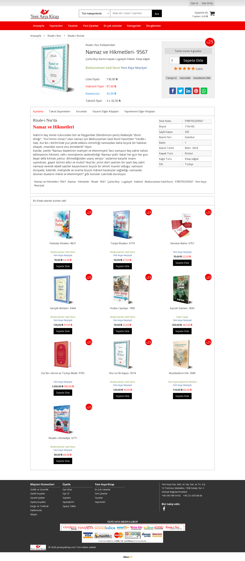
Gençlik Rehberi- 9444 (63, 308)
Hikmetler (83, 181)
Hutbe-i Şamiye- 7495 (122, 308)
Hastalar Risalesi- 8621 (63, 243)
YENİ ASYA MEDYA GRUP (122, 521)
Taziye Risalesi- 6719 (122, 243)
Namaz (72, 181)
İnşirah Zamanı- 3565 (182, 308)
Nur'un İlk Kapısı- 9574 (122, 373)
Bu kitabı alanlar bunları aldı (49, 200)
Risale (94, 181)
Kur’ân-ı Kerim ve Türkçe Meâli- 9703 (62, 373)
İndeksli (138, 181)
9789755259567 (184, 181)
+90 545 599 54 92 (171, 495)
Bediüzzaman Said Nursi (159, 181)
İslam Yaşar (182, 316)
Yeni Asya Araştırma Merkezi (182, 381)
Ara (157, 13)
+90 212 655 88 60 (192, 495)
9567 (103, 181)
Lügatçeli (126, 181)
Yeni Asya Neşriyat (62, 255)
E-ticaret (117, 556)
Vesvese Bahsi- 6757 (182, 243)
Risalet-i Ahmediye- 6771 (63, 438)
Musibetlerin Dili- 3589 (182, 373)
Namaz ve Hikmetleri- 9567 (50, 181)
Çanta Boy (114, 181)
